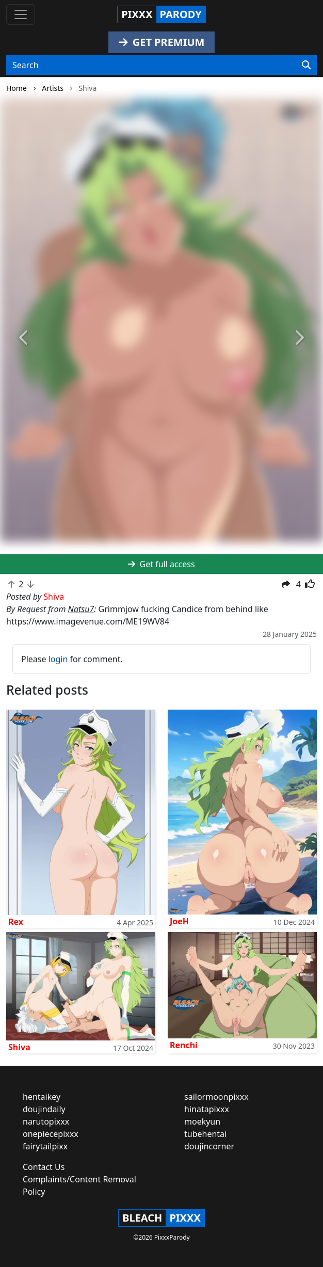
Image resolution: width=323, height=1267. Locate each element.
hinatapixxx (206, 1109)
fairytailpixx (45, 1146)
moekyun (202, 1121)
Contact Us (43, 1167)
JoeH (179, 921)
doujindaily (44, 1109)
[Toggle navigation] (20, 14)
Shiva (19, 1047)
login (58, 659)
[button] (24, 338)
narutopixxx (46, 1121)
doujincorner (209, 1146)
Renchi (184, 1045)
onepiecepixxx (50, 1134)
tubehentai (205, 1134)
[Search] (306, 65)
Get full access (161, 564)
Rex (15, 921)
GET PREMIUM (162, 42)
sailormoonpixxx (216, 1096)
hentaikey (41, 1096)
